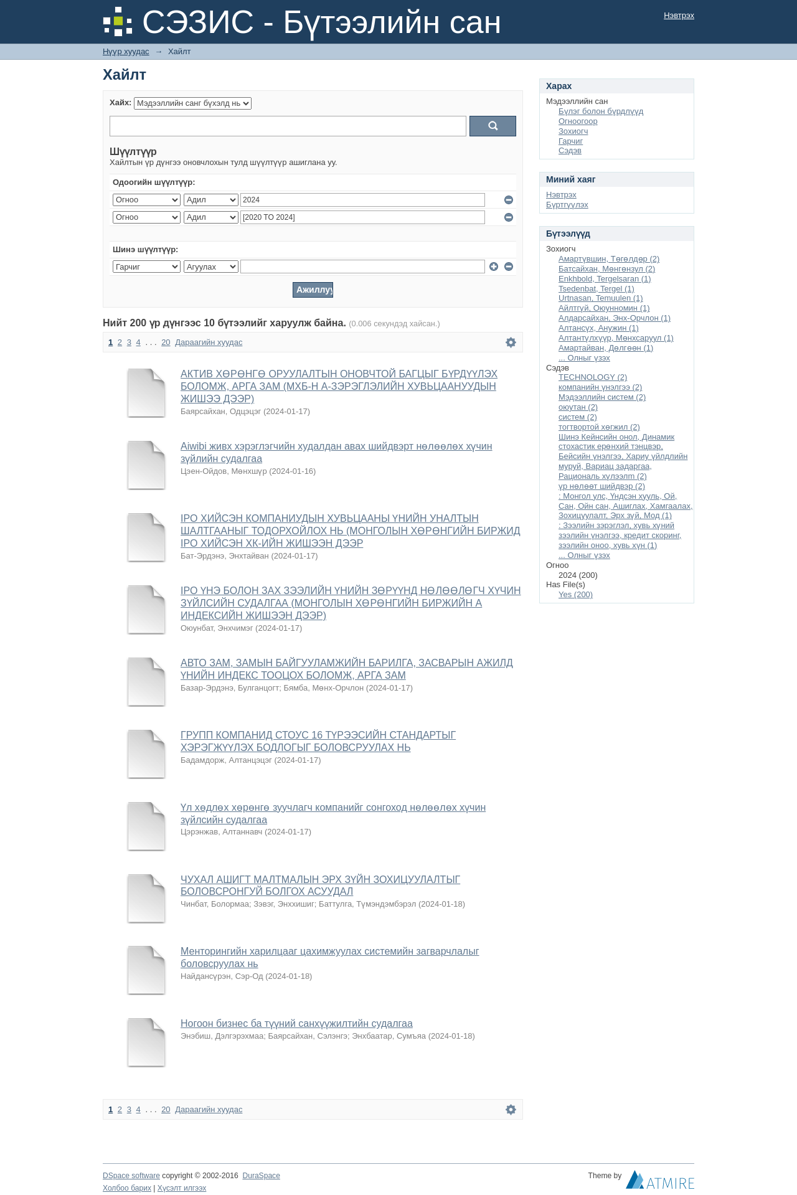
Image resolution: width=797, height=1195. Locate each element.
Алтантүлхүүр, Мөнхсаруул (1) (616, 337)
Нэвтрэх (679, 15)
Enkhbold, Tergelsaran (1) (605, 278)
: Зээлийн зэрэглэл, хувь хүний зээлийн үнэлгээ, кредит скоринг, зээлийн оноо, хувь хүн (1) (620, 535)
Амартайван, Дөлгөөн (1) (606, 347)
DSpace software (131, 1175)
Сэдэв (570, 150)
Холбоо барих (127, 1188)
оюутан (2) (578, 407)
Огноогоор (578, 121)
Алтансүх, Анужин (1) (599, 328)
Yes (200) (576, 594)
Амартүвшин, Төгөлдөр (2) (609, 258)
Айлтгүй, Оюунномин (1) (604, 308)
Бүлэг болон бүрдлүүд (601, 111)
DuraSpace (261, 1175)
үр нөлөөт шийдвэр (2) (602, 486)
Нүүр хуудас (126, 51)
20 (165, 342)
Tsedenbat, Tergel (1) (596, 288)
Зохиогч (573, 131)
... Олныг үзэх (584, 357)
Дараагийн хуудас (208, 342)
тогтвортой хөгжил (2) (599, 427)
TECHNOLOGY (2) (593, 377)
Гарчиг (571, 141)
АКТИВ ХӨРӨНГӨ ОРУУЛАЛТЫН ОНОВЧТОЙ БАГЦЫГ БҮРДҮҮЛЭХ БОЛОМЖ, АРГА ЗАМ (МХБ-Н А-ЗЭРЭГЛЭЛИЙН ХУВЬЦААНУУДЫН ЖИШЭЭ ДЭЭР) (339, 386)
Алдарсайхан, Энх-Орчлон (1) (615, 318)
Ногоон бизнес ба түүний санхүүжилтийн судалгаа (297, 1023)
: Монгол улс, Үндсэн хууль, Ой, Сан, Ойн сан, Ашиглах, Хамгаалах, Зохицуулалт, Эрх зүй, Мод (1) (626, 506)
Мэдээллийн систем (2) (602, 397)
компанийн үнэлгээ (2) (600, 387)
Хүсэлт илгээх (182, 1188)
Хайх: (120, 102)
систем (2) (578, 417)
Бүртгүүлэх (567, 204)
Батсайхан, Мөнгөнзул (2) (607, 268)
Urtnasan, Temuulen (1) (601, 298)
